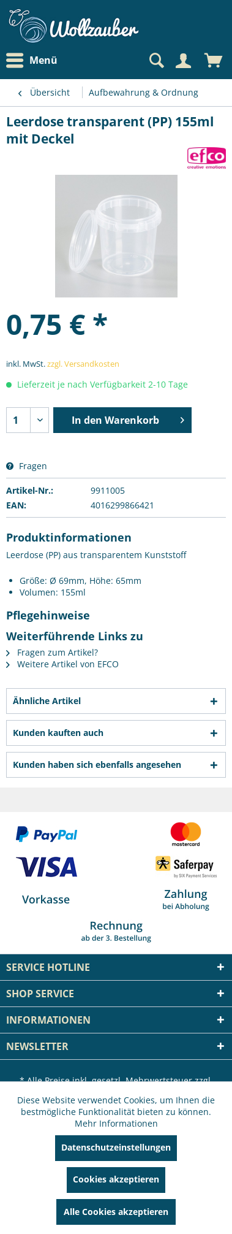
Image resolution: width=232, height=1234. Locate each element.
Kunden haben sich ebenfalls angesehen (97, 764)
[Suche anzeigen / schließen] (155, 60)
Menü (32, 60)
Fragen (26, 466)
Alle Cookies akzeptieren (116, 1211)
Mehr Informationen (116, 1123)
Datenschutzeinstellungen (116, 1147)
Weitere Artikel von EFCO (62, 664)
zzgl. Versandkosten (83, 363)
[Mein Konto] (183, 60)
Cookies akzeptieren (116, 1179)
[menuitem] (35, 60)
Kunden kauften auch (58, 732)
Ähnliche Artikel (47, 701)
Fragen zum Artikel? (52, 652)
